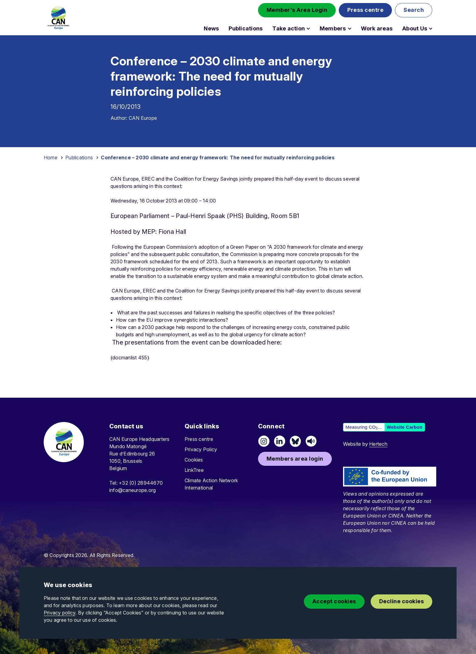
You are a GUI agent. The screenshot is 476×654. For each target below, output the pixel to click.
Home (50, 157)
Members (333, 29)
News (211, 29)
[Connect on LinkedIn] (279, 441)
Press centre (199, 439)
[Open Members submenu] (349, 29)
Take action (288, 29)
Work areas (377, 29)
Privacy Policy (201, 449)
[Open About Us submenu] (430, 29)
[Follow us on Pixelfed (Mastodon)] (295, 441)
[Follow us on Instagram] (264, 441)
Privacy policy (59, 613)
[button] (297, 10)
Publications (246, 29)
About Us (414, 29)
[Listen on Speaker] (311, 441)
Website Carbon (404, 427)
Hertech (378, 444)
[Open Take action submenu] (308, 29)
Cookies (194, 460)
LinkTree (194, 470)
